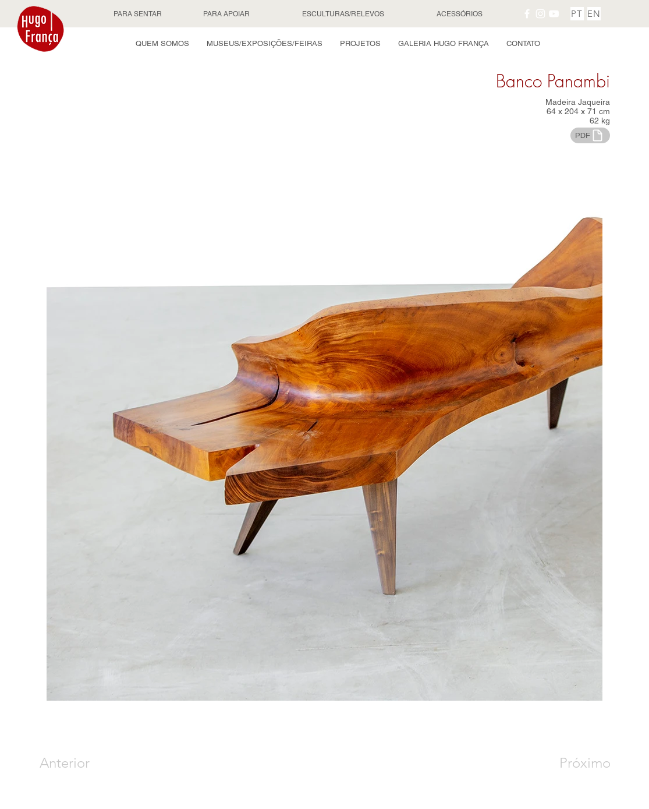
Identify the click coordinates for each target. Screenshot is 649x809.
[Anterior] (81, 763)
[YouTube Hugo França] (554, 14)
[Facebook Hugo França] (527, 14)
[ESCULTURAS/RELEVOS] (344, 14)
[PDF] (590, 135)
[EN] (594, 13)
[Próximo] (572, 763)
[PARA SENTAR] (139, 14)
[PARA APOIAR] (227, 14)
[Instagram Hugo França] (540, 14)
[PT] (577, 13)
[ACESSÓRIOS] (461, 14)
